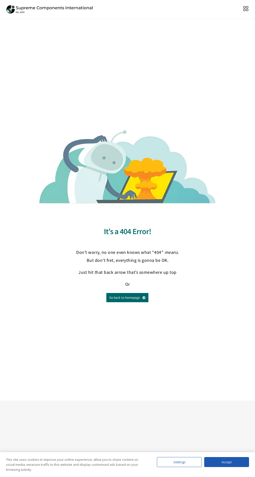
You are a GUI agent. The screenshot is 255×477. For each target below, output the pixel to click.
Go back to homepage (127, 297)
